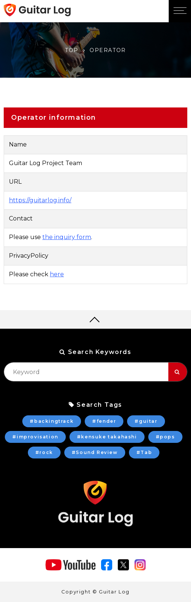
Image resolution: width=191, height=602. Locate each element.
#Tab (144, 452)
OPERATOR (108, 50)
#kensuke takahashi (107, 437)
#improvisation (35, 437)
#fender (104, 421)
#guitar (146, 421)
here (57, 274)
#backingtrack (52, 421)
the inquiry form (66, 237)
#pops (165, 437)
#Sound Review (95, 452)
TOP (71, 50)
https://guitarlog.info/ (40, 200)
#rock (44, 452)
